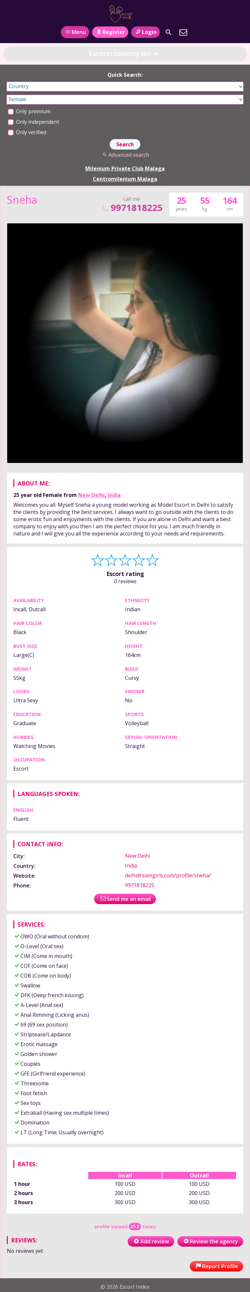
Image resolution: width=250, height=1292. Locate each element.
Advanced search (125, 154)
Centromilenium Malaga (125, 179)
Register (110, 32)
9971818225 (131, 207)
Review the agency (210, 1241)
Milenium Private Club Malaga (125, 168)
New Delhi (91, 495)
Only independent (33, 121)
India (114, 495)
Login (145, 32)
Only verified (27, 132)
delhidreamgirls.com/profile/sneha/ (168, 875)
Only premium (29, 111)
